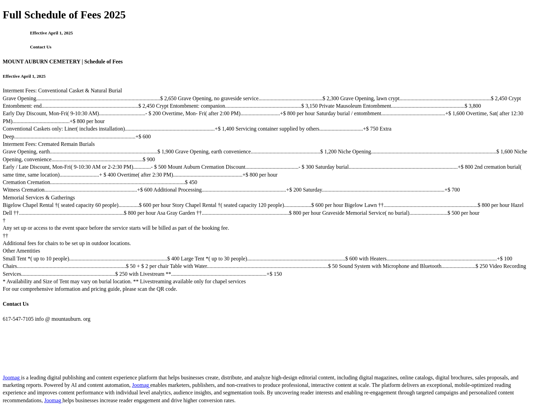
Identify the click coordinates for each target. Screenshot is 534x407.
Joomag (12, 377)
